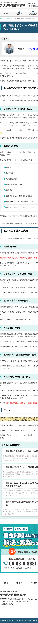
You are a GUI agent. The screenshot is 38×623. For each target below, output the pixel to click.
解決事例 (19, 14)
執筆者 (4, 39)
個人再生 (9, 19)
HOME (6, 14)
